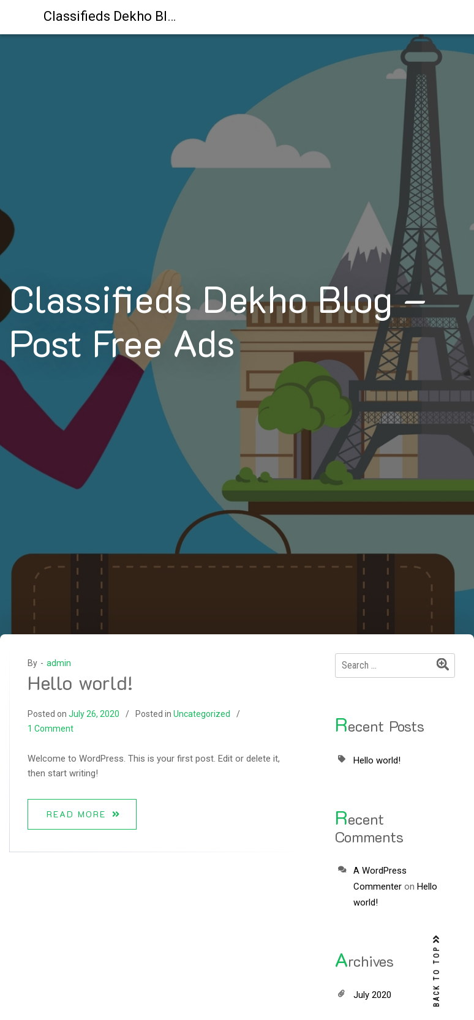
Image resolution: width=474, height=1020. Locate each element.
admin (59, 663)
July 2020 (372, 994)
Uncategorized (201, 714)
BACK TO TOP (436, 971)
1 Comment (50, 728)
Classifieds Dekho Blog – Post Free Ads (163, 16)
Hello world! (80, 682)
